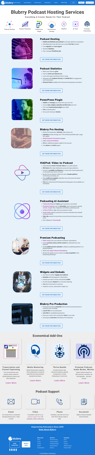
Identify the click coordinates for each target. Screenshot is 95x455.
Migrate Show (26, 444)
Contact (39, 443)
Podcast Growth (38, 2)
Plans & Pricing (64, 2)
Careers (65, 441)
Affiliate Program (68, 445)
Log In (73, 2)
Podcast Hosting (17, 2)
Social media (46, 212)
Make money (47, 240)
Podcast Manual (53, 445)
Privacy (39, 441)
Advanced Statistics (53, 141)
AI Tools (75, 29)
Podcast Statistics (28, 2)
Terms (38, 439)
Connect (56, 2)
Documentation (40, 447)
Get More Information (51, 59)
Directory (52, 447)
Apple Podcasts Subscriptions (58, 250)
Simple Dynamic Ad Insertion (51, 138)
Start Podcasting (14, 444)
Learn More (11, 383)
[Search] (90, 2)
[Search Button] (93, 2)
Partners (66, 443)
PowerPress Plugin (54, 443)
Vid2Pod (63, 29)
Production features (48, 206)
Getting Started (47, 2)
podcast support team (34, 417)
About (65, 439)
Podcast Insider (67, 447)
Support (39, 445)
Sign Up (81, 2)
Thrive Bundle (56, 220)
